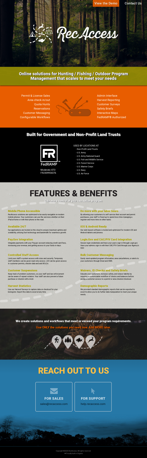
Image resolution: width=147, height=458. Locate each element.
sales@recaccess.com (54, 404)
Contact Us (133, 3)
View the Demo (105, 3)
